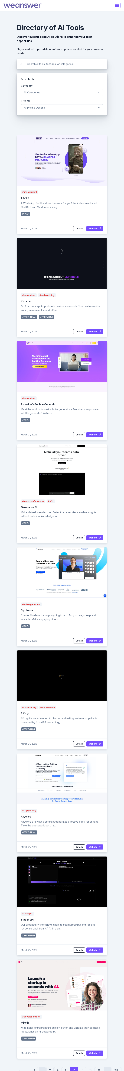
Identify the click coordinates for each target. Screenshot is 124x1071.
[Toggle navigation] (117, 5)
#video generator (31, 604)
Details (79, 228)
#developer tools (31, 1016)
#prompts (27, 913)
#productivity (29, 707)
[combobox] (62, 92)
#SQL (51, 501)
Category (26, 85)
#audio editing (47, 295)
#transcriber (28, 295)
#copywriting (29, 810)
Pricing (25, 100)
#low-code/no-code (33, 501)
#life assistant (29, 192)
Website (95, 228)
